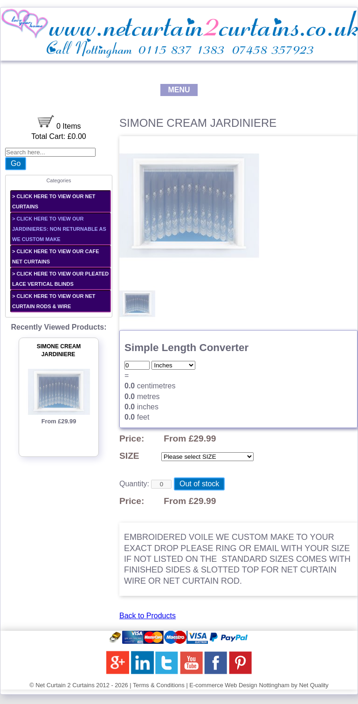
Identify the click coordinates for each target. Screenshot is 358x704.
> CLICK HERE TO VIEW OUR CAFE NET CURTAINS (55, 256)
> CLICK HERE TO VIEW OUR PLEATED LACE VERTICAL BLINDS (60, 279)
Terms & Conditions (159, 685)
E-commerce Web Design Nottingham (239, 685)
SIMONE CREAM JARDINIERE (59, 350)
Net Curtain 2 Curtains (65, 685)
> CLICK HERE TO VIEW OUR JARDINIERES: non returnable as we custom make (59, 229)
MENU (179, 90)
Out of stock (199, 484)
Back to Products (147, 616)
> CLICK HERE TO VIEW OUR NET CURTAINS (54, 201)
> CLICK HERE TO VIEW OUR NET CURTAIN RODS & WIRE (54, 301)
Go (16, 163)
